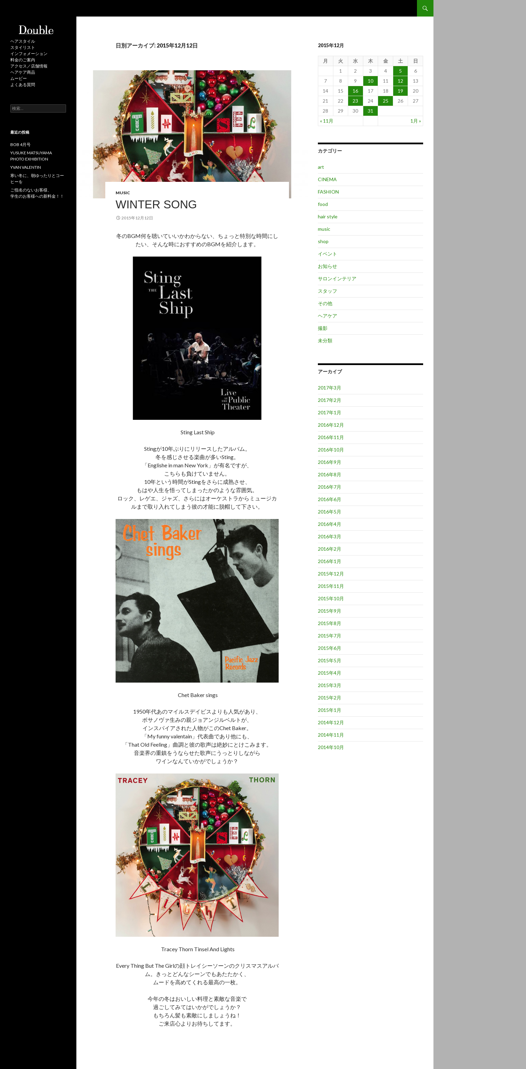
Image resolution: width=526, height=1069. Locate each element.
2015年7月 (329, 636)
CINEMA (327, 179)
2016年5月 (329, 512)
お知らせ (327, 266)
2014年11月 (331, 735)
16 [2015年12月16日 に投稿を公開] (355, 91)
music (123, 192)
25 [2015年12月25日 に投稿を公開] (385, 101)
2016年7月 (329, 487)
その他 (325, 303)
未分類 (325, 340)
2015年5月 (329, 660)
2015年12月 (331, 574)
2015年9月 (329, 611)
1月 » (415, 121)
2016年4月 (329, 524)
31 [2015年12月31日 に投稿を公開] (370, 111)
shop (323, 241)
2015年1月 (329, 710)
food (323, 204)
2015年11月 (331, 586)
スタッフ (327, 291)
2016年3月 (329, 536)
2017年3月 (329, 388)
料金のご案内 (22, 59)
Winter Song (156, 204)
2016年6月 (329, 499)
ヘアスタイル (22, 41)
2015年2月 (329, 697)
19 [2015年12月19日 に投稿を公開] (400, 91)
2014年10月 (331, 747)
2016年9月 (329, 462)
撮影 (323, 328)
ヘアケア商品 (22, 72)
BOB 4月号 (20, 144)
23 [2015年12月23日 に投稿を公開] (355, 101)
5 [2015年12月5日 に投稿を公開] (400, 71)
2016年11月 (331, 437)
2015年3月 (329, 685)
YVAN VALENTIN (25, 167)
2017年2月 (329, 400)
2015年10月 (331, 598)
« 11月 (326, 121)
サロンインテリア (337, 278)
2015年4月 (329, 673)
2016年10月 (331, 450)
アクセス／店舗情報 (28, 66)
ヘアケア (327, 316)
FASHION (328, 192)
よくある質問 (22, 84)
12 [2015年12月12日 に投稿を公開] (400, 81)
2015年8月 (329, 623)
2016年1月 (329, 561)
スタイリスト (22, 47)
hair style (327, 216)
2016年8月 (329, 474)
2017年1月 (329, 412)
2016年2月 (329, 549)
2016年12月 (331, 425)
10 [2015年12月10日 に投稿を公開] (370, 81)
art (321, 167)
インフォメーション (28, 53)
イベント (327, 254)
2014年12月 (331, 722)
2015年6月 (329, 648)
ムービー (18, 78)
